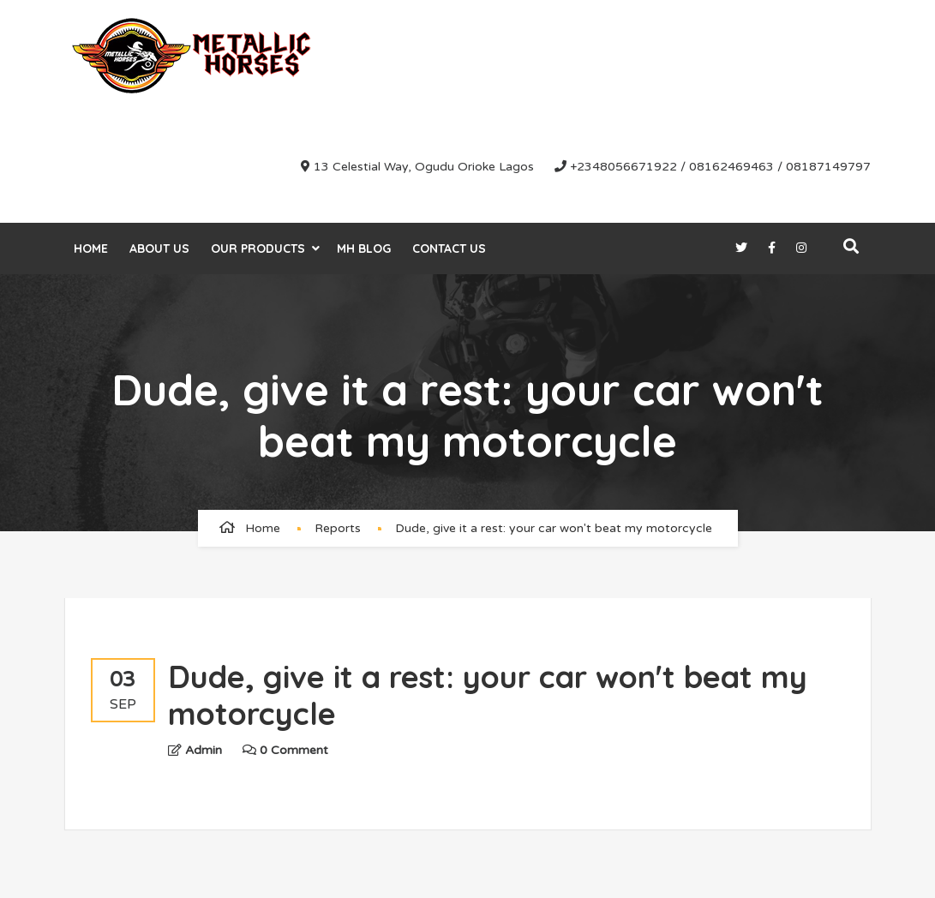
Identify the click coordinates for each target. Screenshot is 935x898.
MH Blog (364, 248)
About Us (159, 248)
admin (203, 750)
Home (91, 248)
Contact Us (449, 248)
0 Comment (285, 750)
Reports (338, 528)
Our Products (258, 248)
